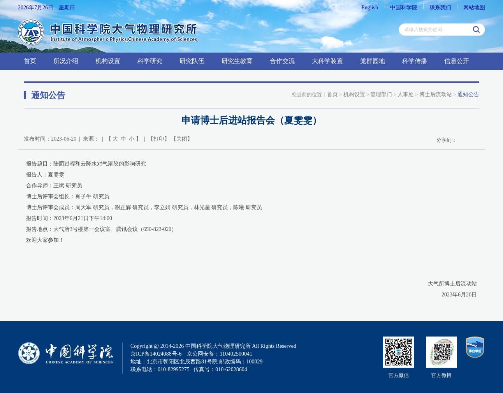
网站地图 (474, 8)
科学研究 (149, 61)
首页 (30, 61)
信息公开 (456, 61)
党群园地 (372, 61)
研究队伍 (191, 61)
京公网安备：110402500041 (219, 354)
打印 (158, 139)
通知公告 (468, 94)
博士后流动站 (435, 94)
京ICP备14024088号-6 (155, 354)
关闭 (181, 139)
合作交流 (282, 61)
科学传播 (414, 61)
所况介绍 (65, 61)
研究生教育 (237, 61)
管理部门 (381, 94)
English (369, 8)
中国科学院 (403, 8)
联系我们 (440, 8)
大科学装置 (327, 61)
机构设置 (107, 61)
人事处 (405, 94)
